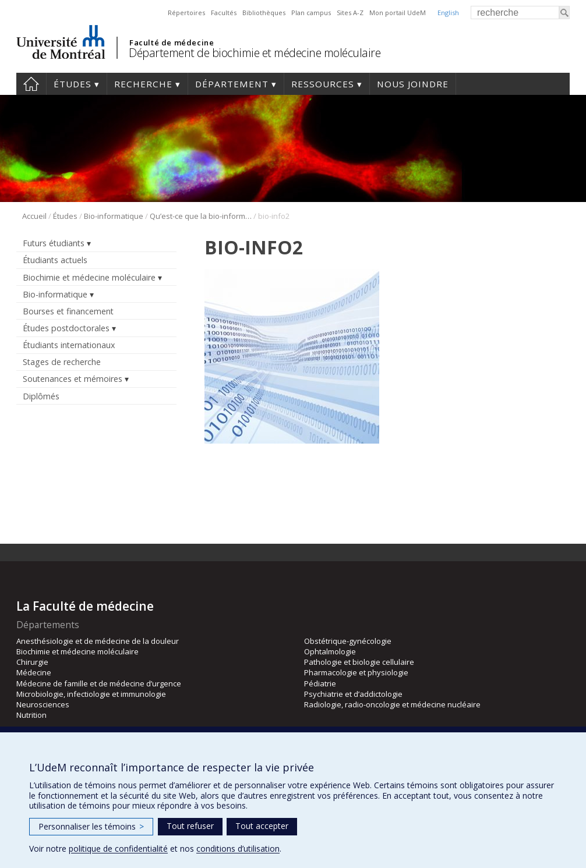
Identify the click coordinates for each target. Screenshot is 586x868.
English (448, 12)
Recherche (143, 84)
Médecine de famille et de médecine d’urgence (98, 683)
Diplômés (41, 396)
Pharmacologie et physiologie (356, 672)
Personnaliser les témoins (91, 826)
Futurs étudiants (53, 243)
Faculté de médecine (171, 42)
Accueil (31, 84)
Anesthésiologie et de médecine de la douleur (97, 641)
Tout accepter (261, 825)
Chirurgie (32, 662)
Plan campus (311, 12)
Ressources (322, 84)
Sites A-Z (350, 12)
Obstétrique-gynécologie (347, 641)
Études (72, 84)
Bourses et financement (68, 311)
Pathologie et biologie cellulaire (359, 662)
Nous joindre (413, 84)
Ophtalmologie (330, 651)
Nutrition (31, 715)
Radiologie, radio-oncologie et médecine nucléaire (392, 704)
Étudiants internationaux (69, 344)
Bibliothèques (263, 12)
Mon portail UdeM (397, 12)
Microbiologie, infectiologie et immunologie (91, 694)
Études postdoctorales (66, 328)
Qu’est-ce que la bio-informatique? (201, 216)
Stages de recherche (62, 361)
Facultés (223, 12)
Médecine (33, 672)
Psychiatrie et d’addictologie (353, 694)
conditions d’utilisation (238, 848)
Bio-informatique (113, 216)
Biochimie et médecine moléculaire (89, 277)
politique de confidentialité (118, 848)
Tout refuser (190, 825)
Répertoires (186, 12)
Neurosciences (42, 704)
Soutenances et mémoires (72, 378)
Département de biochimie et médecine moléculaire (254, 53)
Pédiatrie (320, 683)
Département (232, 84)
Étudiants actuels (55, 259)
